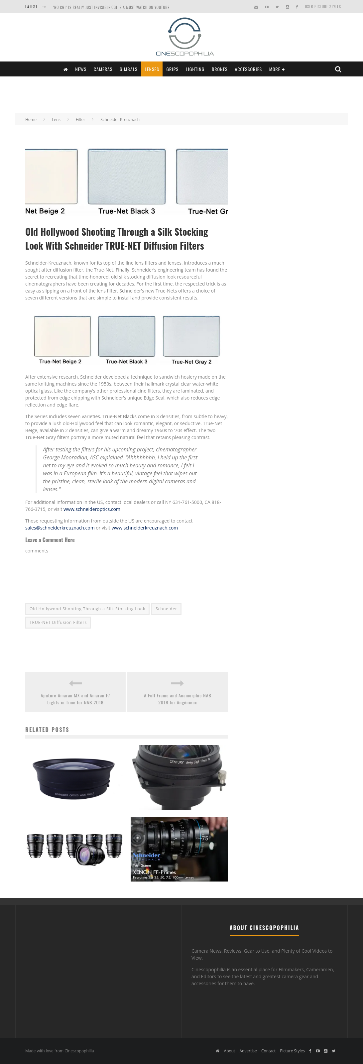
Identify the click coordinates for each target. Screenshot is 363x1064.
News (80, 68)
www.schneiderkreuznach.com (144, 528)
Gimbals (129, 68)
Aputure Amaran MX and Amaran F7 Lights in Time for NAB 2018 (75, 699)
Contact (268, 1051)
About (229, 1051)
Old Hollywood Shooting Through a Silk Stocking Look (87, 609)
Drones (220, 68)
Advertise (248, 1051)
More (275, 68)
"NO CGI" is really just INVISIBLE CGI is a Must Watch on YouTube (111, 7)
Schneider (166, 609)
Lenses (152, 68)
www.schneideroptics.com (91, 509)
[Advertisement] (181, 94)
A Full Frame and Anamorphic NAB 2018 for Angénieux (177, 699)
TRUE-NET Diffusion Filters (58, 622)
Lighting (195, 68)
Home (31, 119)
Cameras (103, 68)
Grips (173, 68)
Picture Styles (292, 1051)
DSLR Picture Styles (323, 6)
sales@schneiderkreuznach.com (60, 528)
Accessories (248, 68)
